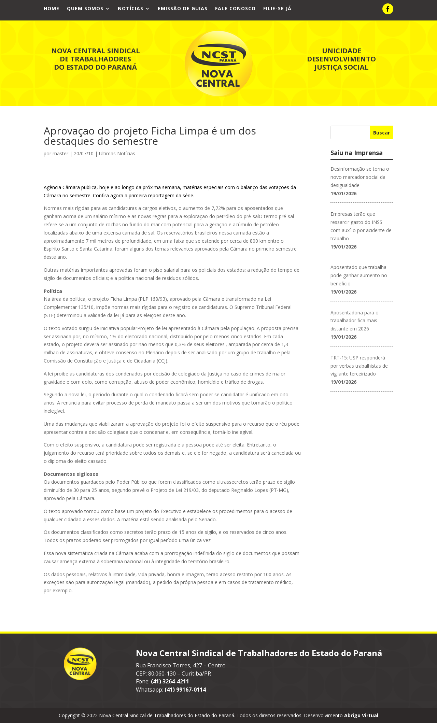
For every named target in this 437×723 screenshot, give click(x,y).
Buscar (381, 132)
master (60, 153)
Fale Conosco (235, 9)
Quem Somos (85, 9)
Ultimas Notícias (117, 153)
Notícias (130, 9)
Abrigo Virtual (361, 715)
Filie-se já (277, 9)
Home (51, 9)
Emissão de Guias (183, 9)
